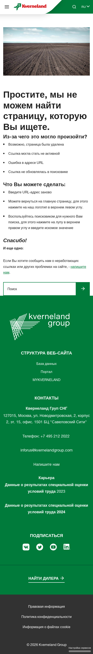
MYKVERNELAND (46, 380)
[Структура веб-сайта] (7, 7)
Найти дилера (43, 578)
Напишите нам (46, 464)
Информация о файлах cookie (46, 627)
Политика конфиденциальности (46, 617)
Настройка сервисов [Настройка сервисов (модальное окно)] (80, 649)
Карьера (46, 477)
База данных (46, 363)
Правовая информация (46, 606)
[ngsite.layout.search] (41, 289)
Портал (46, 372)
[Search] (74, 7)
